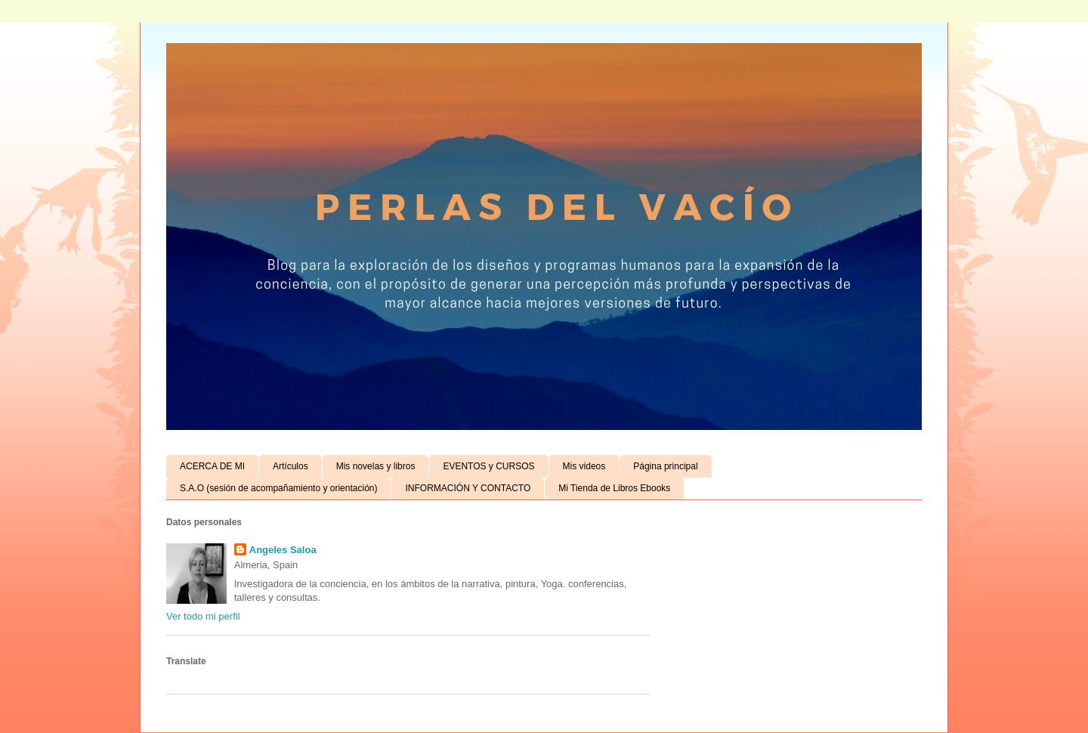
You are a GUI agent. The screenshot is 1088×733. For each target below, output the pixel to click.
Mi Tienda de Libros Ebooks (614, 488)
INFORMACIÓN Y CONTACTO (467, 488)
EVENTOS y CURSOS (488, 466)
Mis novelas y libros (376, 466)
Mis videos (584, 466)
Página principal (665, 466)
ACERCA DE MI (212, 466)
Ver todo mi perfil (203, 616)
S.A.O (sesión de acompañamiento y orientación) (278, 488)
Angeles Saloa (283, 549)
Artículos (290, 466)
